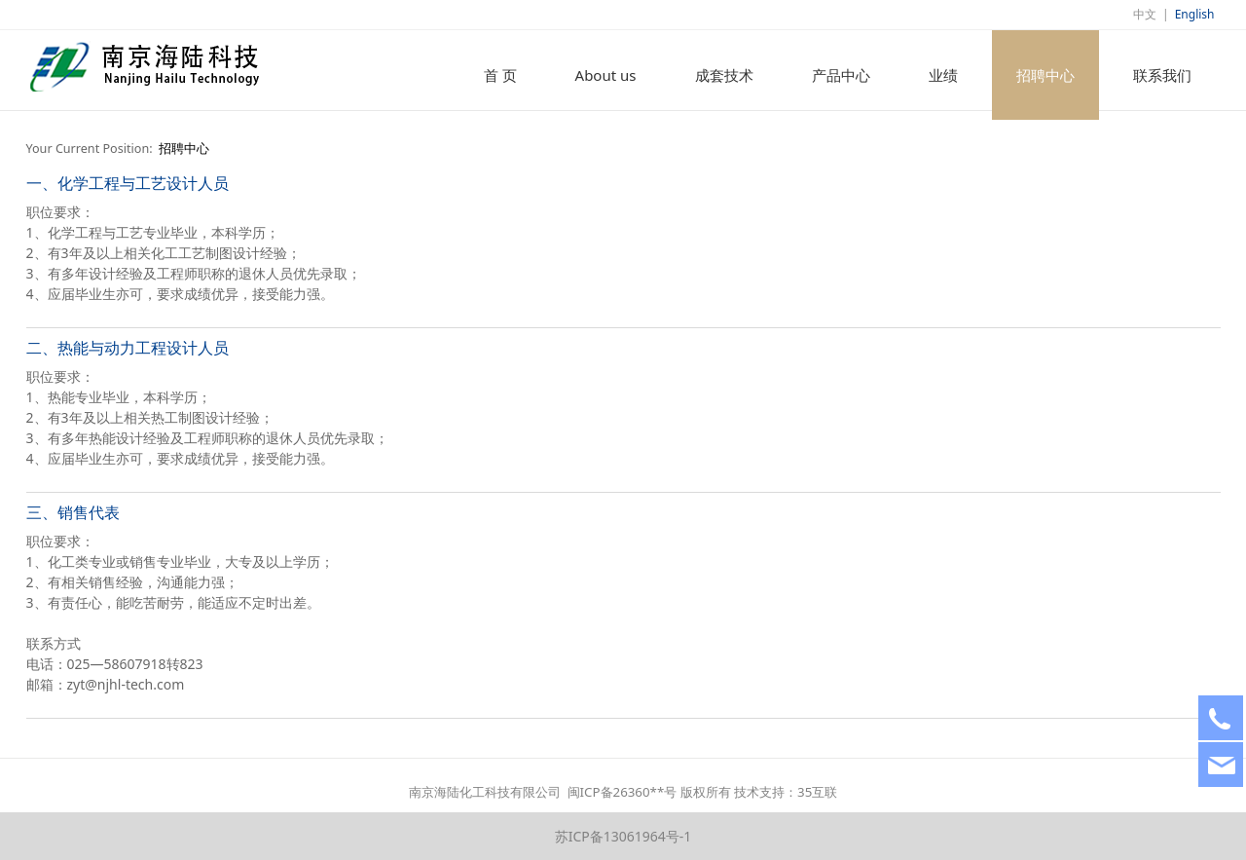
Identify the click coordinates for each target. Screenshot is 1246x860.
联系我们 (1162, 75)
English (1195, 14)
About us (606, 75)
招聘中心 (1045, 75)
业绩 (943, 75)
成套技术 (724, 75)
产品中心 (841, 75)
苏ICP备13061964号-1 (623, 836)
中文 (1144, 14)
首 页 (500, 75)
